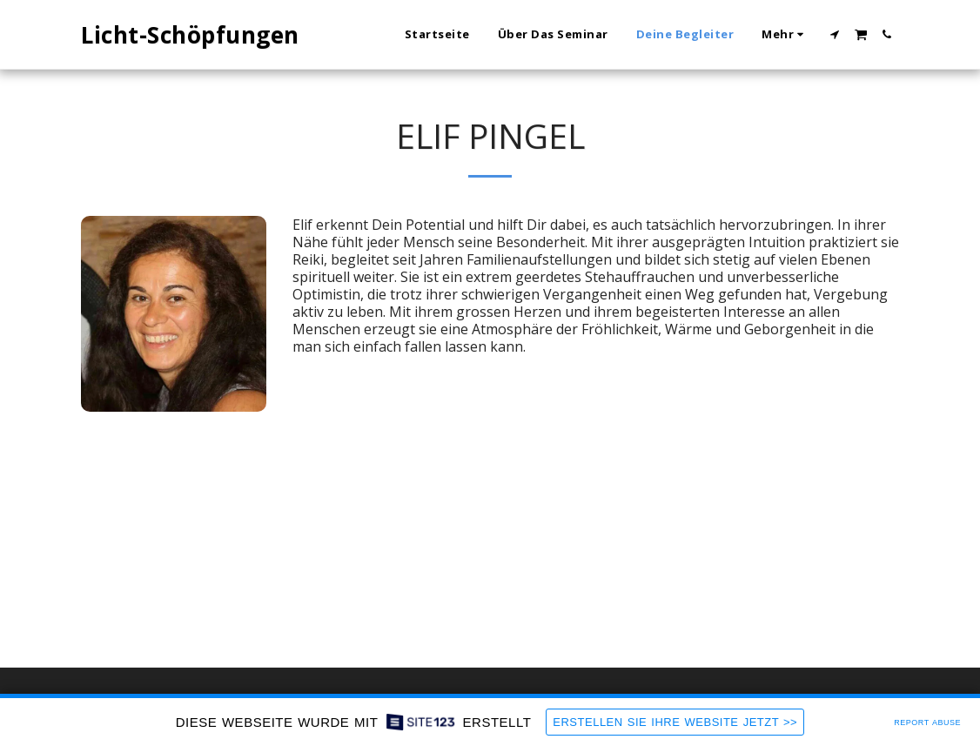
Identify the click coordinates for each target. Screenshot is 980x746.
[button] (835, 34)
